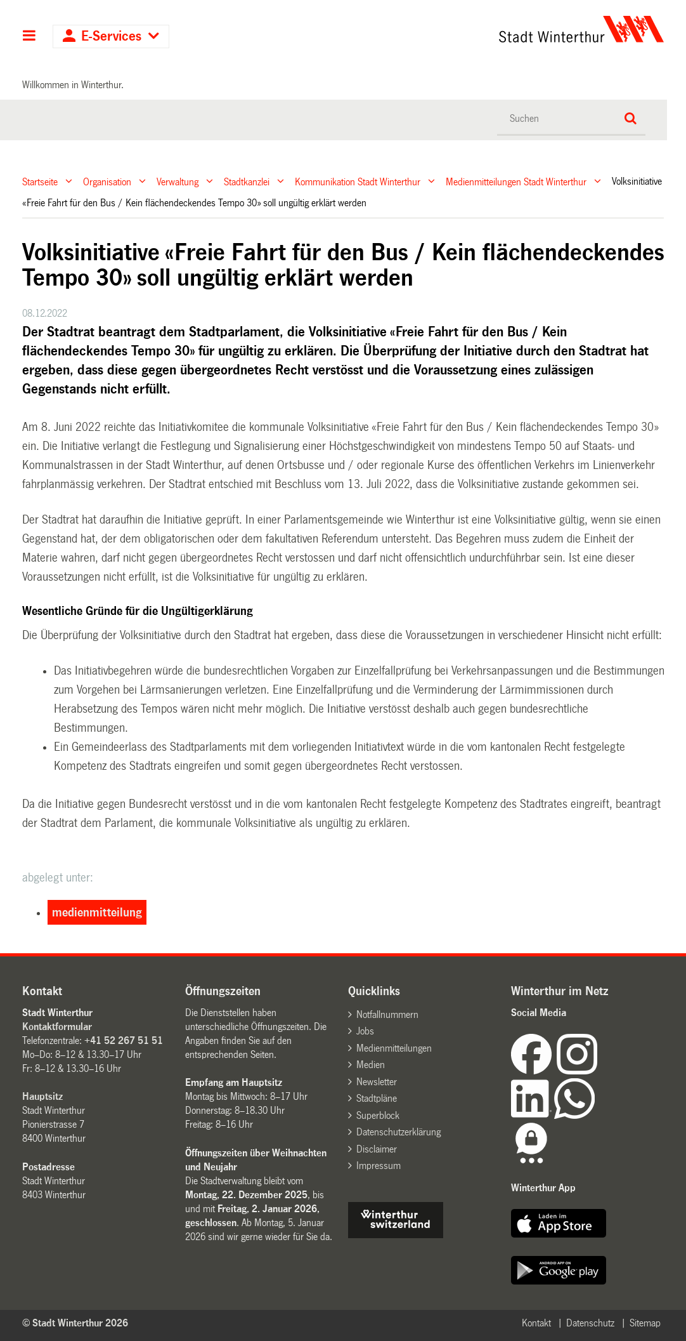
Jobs (365, 1031)
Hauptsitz (42, 1096)
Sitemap (645, 1323)
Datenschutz (590, 1323)
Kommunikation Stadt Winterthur (357, 181)
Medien (370, 1064)
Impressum (378, 1165)
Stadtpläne (376, 1098)
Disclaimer (376, 1149)
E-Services (111, 36)
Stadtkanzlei (246, 181)
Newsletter (376, 1081)
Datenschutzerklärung (398, 1131)
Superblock (377, 1115)
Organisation (107, 181)
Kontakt (536, 1323)
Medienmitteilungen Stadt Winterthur (516, 181)
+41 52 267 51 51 (123, 1040)
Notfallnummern (387, 1014)
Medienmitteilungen (394, 1048)
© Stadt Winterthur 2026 (75, 1323)
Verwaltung (177, 181)
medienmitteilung (97, 912)
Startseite (40, 181)
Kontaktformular (57, 1026)
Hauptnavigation (29, 37)
